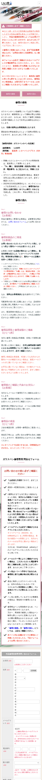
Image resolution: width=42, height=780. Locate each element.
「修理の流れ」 (28, 628)
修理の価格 (10, 94)
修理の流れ (31, 94)
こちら (37, 264)
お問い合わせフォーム (17, 222)
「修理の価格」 (14, 628)
